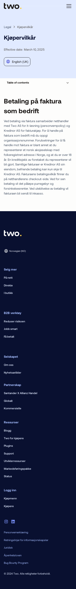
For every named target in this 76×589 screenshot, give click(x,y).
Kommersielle (12, 408)
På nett (8, 277)
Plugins (8, 445)
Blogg (7, 430)
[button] (68, 6)
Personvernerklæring (16, 532)
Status (8, 476)
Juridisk (8, 547)
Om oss (8, 364)
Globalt (8, 400)
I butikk (8, 292)
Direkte (8, 285)
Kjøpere (9, 506)
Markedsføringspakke (17, 468)
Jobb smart (10, 328)
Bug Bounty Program (16, 562)
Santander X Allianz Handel (20, 393)
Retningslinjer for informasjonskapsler (26, 540)
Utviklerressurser (15, 461)
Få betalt (9, 336)
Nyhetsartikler (12, 372)
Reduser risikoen (14, 321)
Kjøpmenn (10, 498)
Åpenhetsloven (12, 555)
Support (9, 453)
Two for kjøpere (14, 438)
